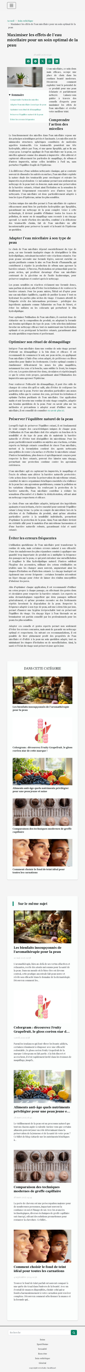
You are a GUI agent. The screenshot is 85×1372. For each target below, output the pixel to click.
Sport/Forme (42, 1344)
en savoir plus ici (55, 410)
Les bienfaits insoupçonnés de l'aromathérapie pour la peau (41, 708)
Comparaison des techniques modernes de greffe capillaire (42, 830)
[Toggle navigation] (11, 5)
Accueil (10, 20)
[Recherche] (39, 1332)
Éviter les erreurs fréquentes (22, 119)
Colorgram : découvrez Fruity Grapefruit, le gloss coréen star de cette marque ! (42, 749)
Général (42, 1363)
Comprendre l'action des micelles (24, 99)
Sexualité (42, 1349)
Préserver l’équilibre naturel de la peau (26, 114)
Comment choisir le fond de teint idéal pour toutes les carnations (39, 871)
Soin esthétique (25, 20)
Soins (42, 1339)
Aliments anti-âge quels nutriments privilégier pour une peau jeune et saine (41, 790)
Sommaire (18, 95)
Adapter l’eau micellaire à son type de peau (28, 104)
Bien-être (42, 1353)
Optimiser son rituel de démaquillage (25, 109)
